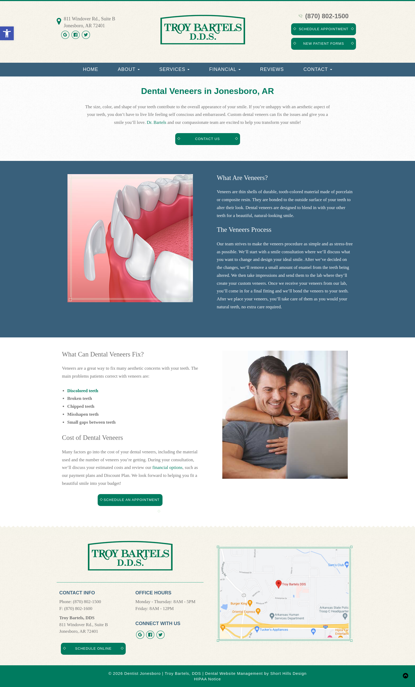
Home (90, 69)
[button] (7, 33)
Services (174, 69)
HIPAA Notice (207, 679)
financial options (167, 467)
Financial (224, 69)
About (129, 69)
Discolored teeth (82, 390)
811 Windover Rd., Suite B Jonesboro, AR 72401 (89, 22)
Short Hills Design (288, 673)
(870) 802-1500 (324, 16)
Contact (317, 69)
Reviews (272, 69)
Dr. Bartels (156, 122)
